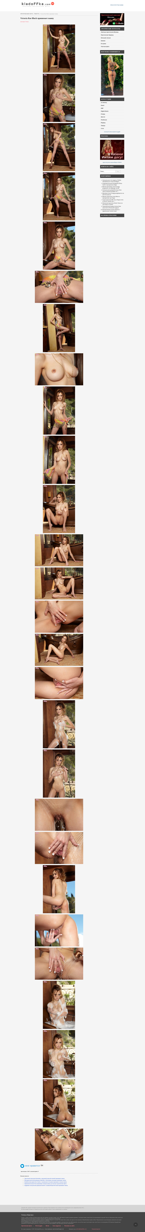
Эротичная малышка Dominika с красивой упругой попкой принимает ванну (45, 1178)
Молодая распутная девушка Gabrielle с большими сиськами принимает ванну (45, 1180)
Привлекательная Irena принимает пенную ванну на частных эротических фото (46, 1183)
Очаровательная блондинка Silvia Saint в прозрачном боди (112, 184)
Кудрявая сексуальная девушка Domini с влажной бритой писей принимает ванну (46, 1185)
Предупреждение (96, 1229)
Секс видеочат (57, 1226)
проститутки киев (116, 5)
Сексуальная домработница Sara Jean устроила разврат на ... (111, 190)
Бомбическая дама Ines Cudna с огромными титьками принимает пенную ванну (46, 1182)
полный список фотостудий (112, 131)
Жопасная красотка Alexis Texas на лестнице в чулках (112, 203)
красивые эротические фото (38, 4)
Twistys (36, 14)
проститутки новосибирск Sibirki (112, 162)
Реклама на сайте (69, 1226)
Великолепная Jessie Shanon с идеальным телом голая (111, 210)
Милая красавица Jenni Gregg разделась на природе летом (111, 187)
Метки (47, 1226)
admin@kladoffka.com (81, 1229)
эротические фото (26, 14)
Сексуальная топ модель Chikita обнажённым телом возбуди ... (111, 181)
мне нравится (30, 1165)
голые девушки (48, 1229)
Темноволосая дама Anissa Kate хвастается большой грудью (111, 207)
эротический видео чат (58, 1229)
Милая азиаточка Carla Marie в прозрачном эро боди (111, 197)
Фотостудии (38, 1226)
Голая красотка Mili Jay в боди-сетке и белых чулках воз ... (112, 200)
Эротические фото (26, 1226)
